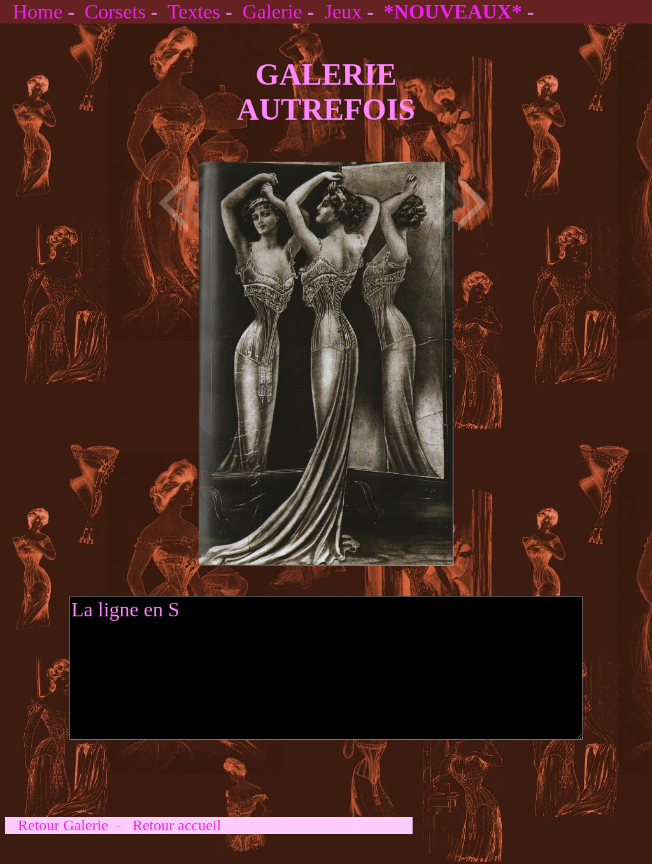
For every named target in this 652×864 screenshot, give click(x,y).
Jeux (343, 11)
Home (37, 11)
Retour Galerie (63, 825)
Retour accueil (176, 825)
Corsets (115, 11)
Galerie (272, 11)
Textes (193, 11)
